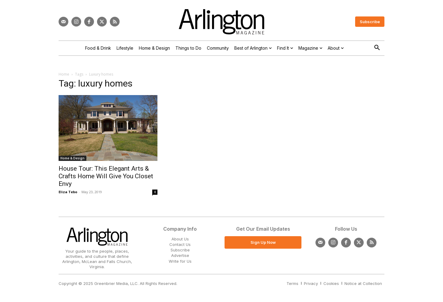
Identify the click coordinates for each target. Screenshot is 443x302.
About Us (180, 238)
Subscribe (180, 249)
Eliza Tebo (68, 192)
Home (64, 74)
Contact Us (180, 244)
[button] (377, 48)
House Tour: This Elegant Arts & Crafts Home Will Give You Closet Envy (106, 176)
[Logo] (221, 21)
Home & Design (72, 158)
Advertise (180, 255)
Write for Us (180, 261)
